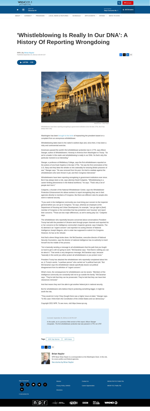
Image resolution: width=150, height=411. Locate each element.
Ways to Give (114, 20)
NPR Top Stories (53, 343)
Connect (28, 20)
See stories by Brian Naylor (63, 366)
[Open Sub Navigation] (22, 20)
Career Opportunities (88, 390)
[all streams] (128, 14)
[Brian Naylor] (45, 362)
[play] (17, 14)
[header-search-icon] (120, 5)
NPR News (68, 343)
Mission (59, 385)
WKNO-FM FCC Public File (115, 385)
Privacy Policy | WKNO (63, 390)
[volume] (23, 14)
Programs (40, 20)
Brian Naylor (29, 57)
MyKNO (102, 20)
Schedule (77, 20)
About (17, 20)
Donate (130, 5)
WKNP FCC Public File (114, 390)
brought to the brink (65, 140)
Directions (59, 394)
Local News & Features (58, 20)
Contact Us (85, 385)
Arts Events (90, 20)
